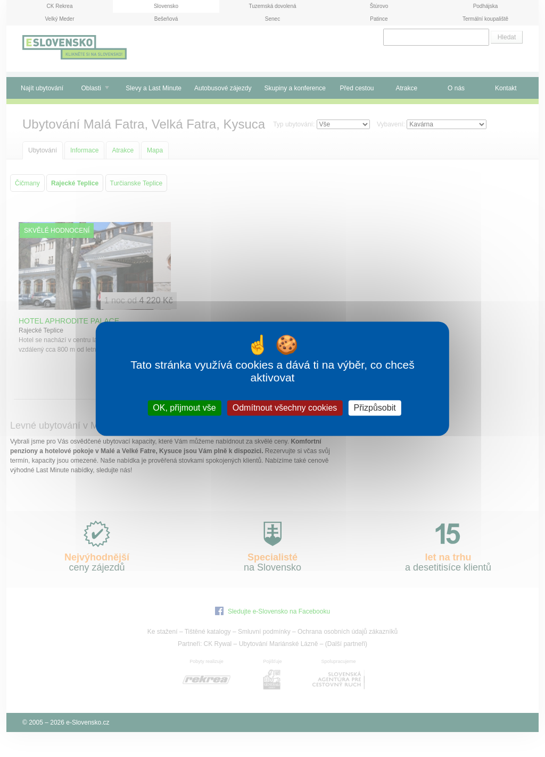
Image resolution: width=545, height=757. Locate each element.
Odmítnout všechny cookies (285, 407)
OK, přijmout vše (184, 407)
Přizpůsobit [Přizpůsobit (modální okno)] (374, 407)
